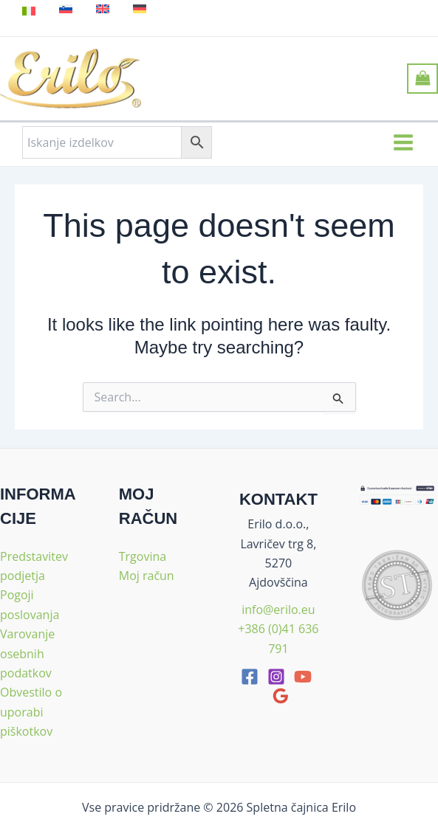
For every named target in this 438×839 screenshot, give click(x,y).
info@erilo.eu (278, 609)
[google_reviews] (281, 696)
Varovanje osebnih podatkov (27, 653)
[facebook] (250, 677)
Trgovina (142, 556)
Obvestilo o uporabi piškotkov (31, 711)
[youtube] (303, 677)
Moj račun (146, 575)
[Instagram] (276, 677)
